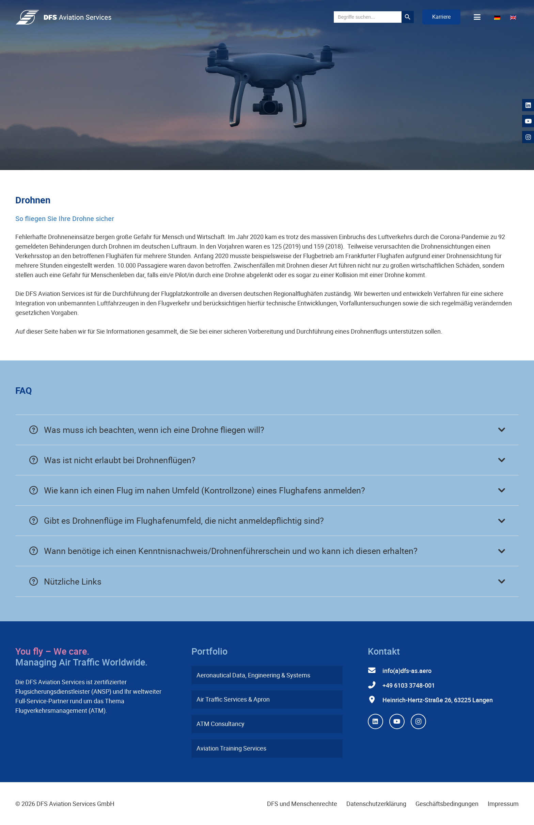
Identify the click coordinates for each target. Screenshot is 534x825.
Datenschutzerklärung (376, 803)
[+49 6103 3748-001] (375, 685)
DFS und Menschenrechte (302, 803)
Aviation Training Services (231, 748)
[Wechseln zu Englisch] (514, 17)
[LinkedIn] (375, 721)
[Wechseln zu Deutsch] (498, 17)
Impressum (503, 803)
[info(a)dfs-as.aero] (375, 670)
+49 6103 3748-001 (408, 685)
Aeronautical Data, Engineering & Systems (253, 675)
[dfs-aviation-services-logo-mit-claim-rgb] (63, 17)
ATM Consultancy (221, 724)
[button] (388, 17)
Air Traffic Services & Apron (233, 699)
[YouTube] (397, 721)
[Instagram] (418, 721)
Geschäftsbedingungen (446, 803)
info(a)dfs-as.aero (406, 671)
